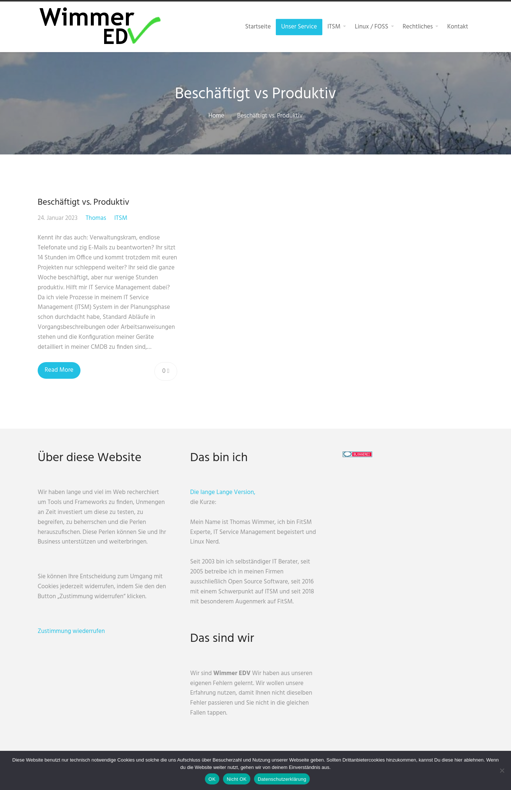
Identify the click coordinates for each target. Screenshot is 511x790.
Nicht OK (237, 779)
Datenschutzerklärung (282, 779)
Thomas (96, 218)
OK (212, 779)
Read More (59, 370)
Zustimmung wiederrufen (71, 631)
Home (216, 116)
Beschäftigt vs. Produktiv (83, 202)
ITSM (120, 218)
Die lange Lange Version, (223, 492)
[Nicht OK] (501, 770)
